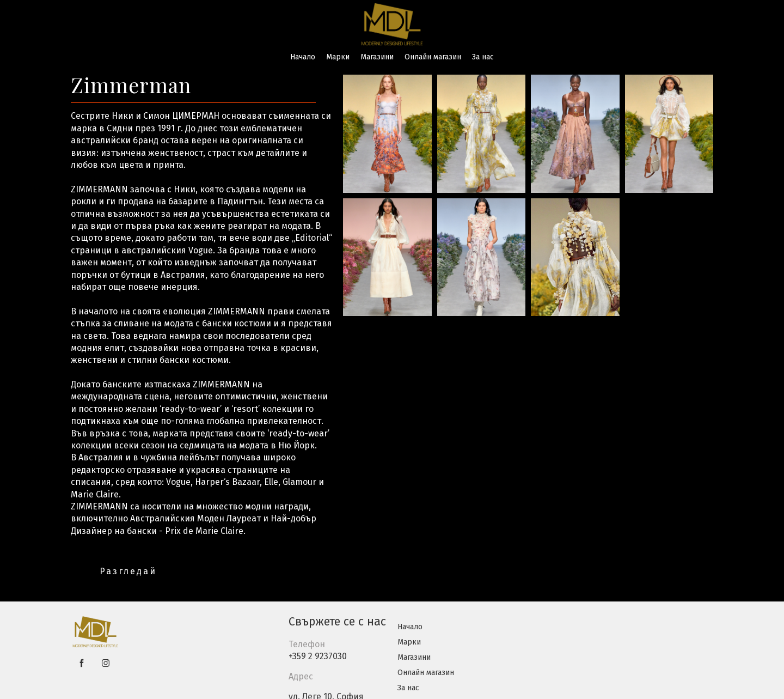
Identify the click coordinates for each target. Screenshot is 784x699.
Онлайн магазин (433, 57)
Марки (338, 57)
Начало (302, 57)
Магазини (377, 57)
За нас (483, 57)
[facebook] (81, 663)
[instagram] (105, 663)
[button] (127, 571)
